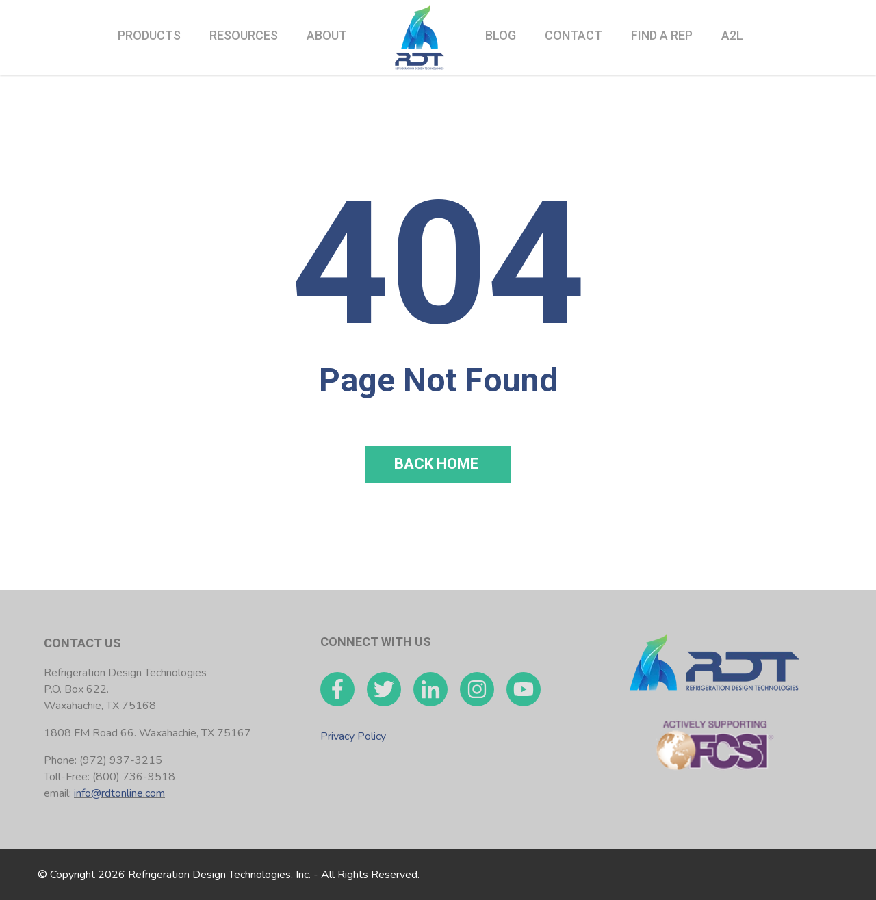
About (327, 35)
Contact (573, 35)
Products (149, 35)
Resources (243, 35)
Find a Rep (662, 35)
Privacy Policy (353, 736)
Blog (500, 35)
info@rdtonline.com (119, 793)
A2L (732, 35)
